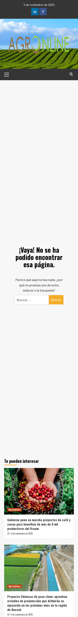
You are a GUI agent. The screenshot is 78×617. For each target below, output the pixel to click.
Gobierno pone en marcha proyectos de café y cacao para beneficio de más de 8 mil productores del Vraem (39, 524)
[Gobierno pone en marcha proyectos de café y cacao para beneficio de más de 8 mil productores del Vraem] (39, 491)
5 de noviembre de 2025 (22, 533)
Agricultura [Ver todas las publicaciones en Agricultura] (15, 509)
